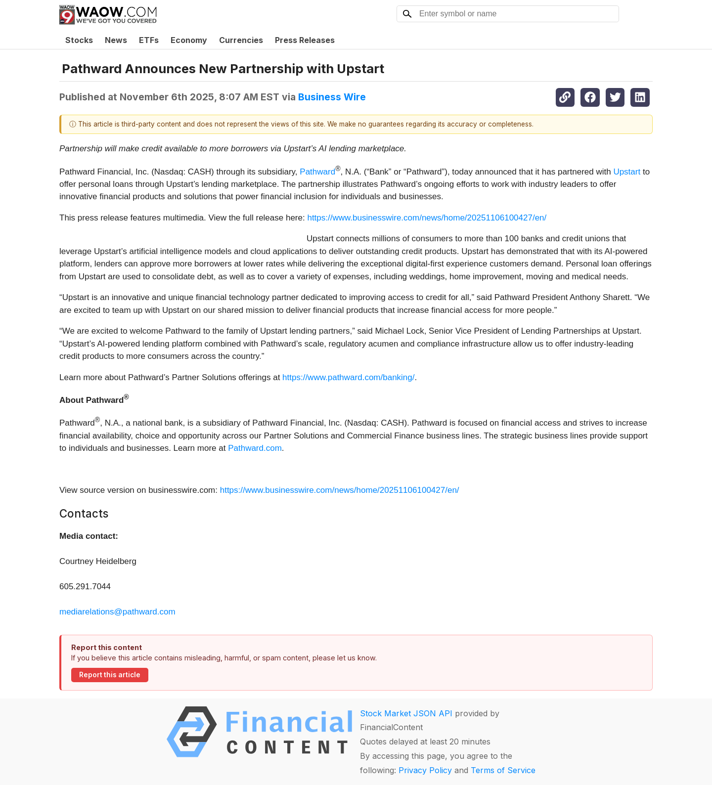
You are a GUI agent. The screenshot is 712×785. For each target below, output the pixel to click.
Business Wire (332, 97)
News (116, 40)
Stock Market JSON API (406, 713)
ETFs (149, 40)
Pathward (317, 171)
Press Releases (305, 40)
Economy (189, 40)
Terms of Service (503, 770)
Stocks (79, 40)
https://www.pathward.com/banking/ (348, 377)
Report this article (109, 675)
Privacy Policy (425, 770)
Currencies (241, 40)
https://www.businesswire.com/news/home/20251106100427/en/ (426, 217)
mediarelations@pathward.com (117, 611)
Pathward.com (255, 448)
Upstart (626, 171)
